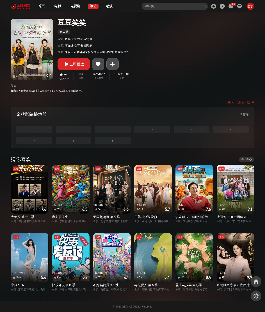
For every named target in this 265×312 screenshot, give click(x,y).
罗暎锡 (69, 39)
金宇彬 (78, 45)
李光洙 (69, 45)
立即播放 (73, 64)
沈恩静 (88, 39)
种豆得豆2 (121, 52)
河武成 (78, 39)
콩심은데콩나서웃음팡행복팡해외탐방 (89, 52)
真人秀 (64, 31)
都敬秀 (88, 45)
